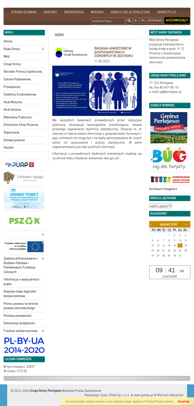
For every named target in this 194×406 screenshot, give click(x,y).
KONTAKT (50, 12)
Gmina (8, 41)
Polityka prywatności (17, 315)
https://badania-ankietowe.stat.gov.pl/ (92, 158)
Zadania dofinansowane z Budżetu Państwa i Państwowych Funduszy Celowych (21, 265)
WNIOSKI (97, 12)
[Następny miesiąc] (186, 224)
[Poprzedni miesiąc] (151, 224)
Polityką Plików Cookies (159, 401)
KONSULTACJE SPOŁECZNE (130, 12)
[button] (43, 49)
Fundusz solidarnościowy (20, 331)
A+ (143, 20)
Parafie (8, 147)
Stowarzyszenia (14, 140)
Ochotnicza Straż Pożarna (21, 125)
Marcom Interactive (170, 395)
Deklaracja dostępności (19, 323)
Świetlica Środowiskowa (20, 94)
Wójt (7, 56)
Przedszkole (12, 87)
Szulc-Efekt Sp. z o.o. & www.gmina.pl (126, 395)
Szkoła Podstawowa (17, 79)
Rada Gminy (12, 49)
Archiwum (155, 20)
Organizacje (11, 132)
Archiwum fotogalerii (163, 189)
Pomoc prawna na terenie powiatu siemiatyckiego (21, 306)
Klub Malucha (13, 102)
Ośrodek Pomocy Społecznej (23, 71)
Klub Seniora (12, 109)
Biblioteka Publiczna (17, 117)
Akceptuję (183, 401)
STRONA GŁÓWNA (23, 12)
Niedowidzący (177, 20)
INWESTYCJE (166, 12)
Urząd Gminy (12, 64)
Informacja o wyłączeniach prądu (21, 282)
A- (136, 20)
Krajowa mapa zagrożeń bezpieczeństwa (20, 294)
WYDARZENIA (74, 12)
